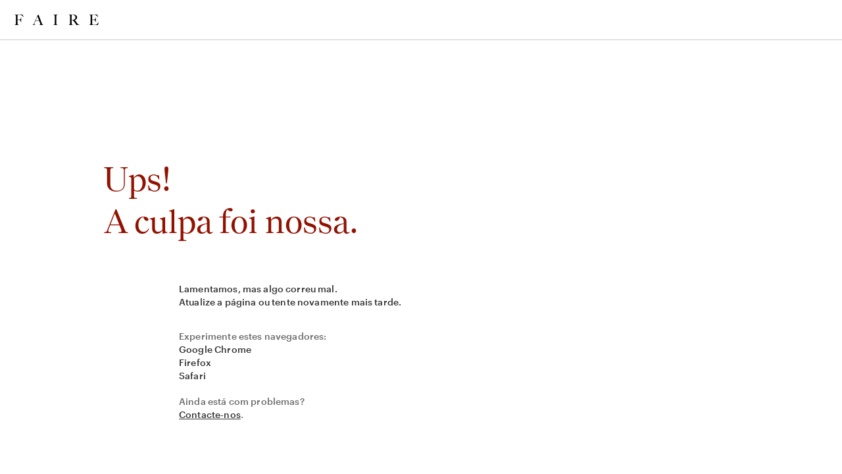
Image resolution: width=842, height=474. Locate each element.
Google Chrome (215, 349)
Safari (192, 375)
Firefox (195, 362)
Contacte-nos (210, 414)
